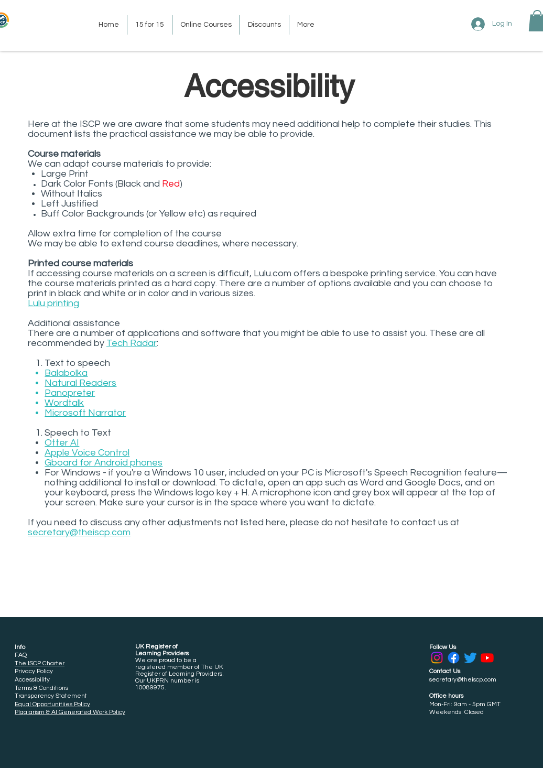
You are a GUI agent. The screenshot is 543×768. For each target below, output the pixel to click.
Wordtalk (64, 403)
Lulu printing (53, 303)
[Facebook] (453, 657)
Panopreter (70, 393)
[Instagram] (436, 657)
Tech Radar (131, 343)
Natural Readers (80, 383)
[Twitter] (470, 657)
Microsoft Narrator (85, 413)
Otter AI (62, 443)
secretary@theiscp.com (79, 532)
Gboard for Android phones (103, 463)
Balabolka (66, 373)
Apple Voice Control (87, 453)
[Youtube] (487, 657)
